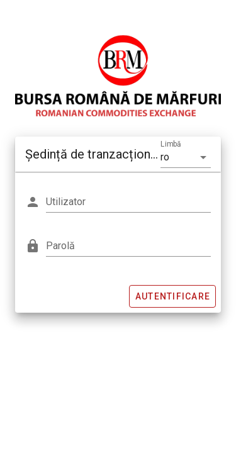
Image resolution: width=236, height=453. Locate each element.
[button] (185, 157)
